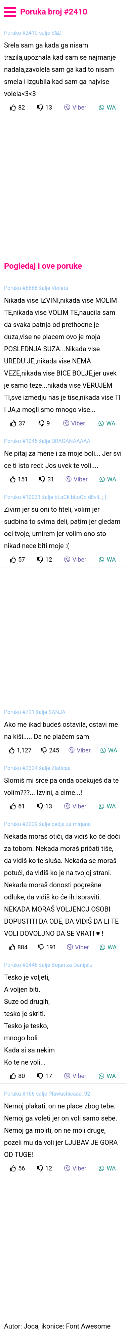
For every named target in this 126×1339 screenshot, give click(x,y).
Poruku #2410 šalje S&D (32, 33)
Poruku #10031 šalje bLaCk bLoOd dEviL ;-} (55, 497)
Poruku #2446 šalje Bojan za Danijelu (48, 965)
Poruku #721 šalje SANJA (35, 712)
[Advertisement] (63, 182)
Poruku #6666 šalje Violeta (36, 288)
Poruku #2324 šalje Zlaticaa (37, 768)
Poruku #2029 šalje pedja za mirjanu (47, 824)
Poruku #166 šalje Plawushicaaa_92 (47, 1094)
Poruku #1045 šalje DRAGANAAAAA (47, 441)
